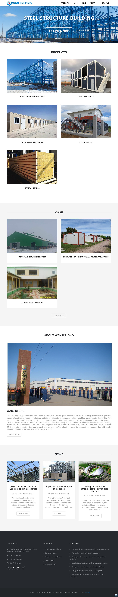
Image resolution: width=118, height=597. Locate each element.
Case (75, 3)
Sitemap (87, 592)
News (84, 3)
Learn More (59, 316)
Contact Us (104, 3)
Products (65, 3)
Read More (23, 513)
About (92, 3)
